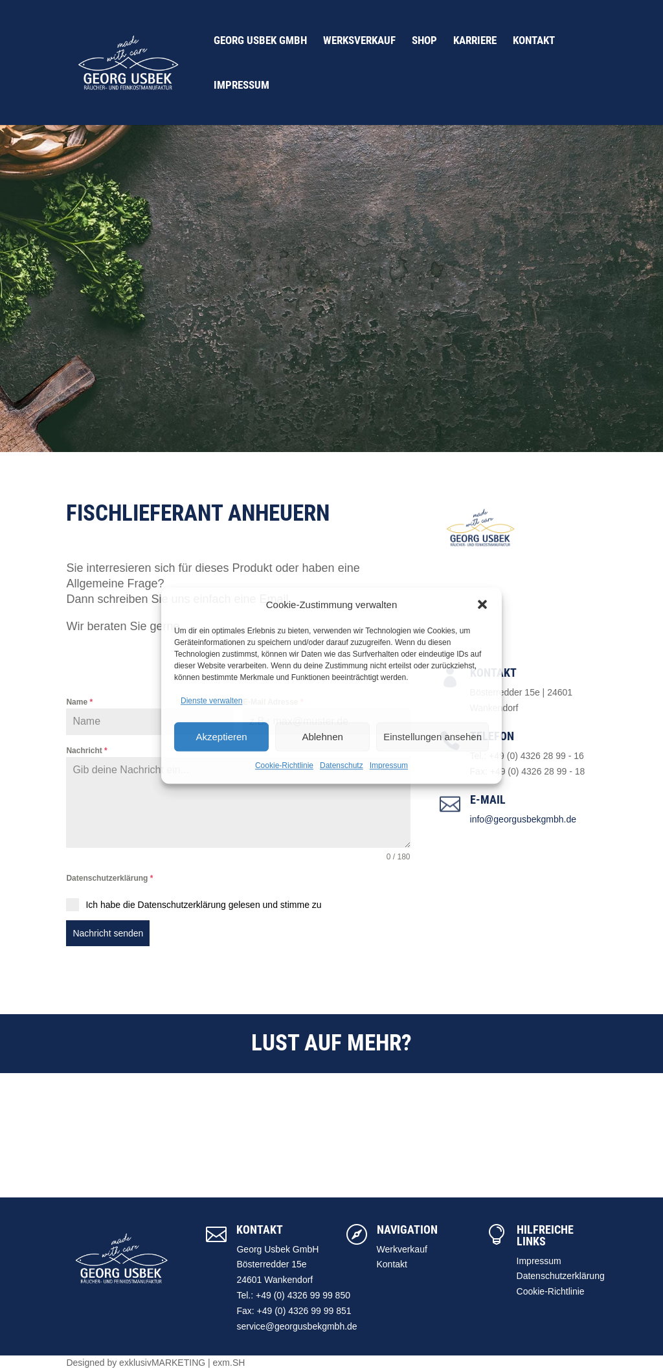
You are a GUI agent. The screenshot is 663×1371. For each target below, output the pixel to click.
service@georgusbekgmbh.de (296, 1326)
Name (79, 702)
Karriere (475, 41)
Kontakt (534, 41)
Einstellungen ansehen (432, 736)
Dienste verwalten (211, 701)
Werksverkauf (359, 41)
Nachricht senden (108, 933)
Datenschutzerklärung (109, 878)
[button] (482, 604)
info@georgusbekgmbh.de (523, 819)
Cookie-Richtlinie (284, 765)
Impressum (389, 765)
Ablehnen (322, 736)
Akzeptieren (221, 736)
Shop (424, 41)
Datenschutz (341, 765)
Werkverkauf (402, 1249)
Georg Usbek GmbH (260, 41)
